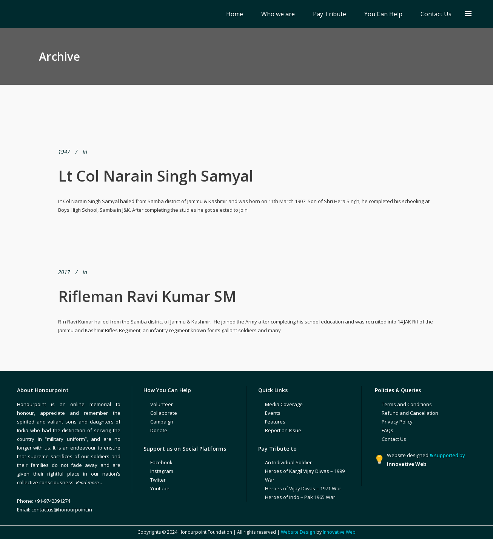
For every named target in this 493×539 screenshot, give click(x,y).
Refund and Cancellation (410, 413)
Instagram (161, 471)
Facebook (161, 462)
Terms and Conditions (407, 404)
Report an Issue (283, 430)
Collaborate (163, 413)
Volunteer (161, 404)
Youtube (159, 488)
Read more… (89, 482)
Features (275, 421)
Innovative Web (339, 532)
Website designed (407, 455)
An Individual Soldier (288, 462)
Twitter (158, 479)
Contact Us (394, 439)
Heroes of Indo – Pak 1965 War (300, 497)
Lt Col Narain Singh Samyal (155, 175)
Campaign (161, 421)
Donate (158, 430)
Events (272, 413)
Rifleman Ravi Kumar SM (147, 296)
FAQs (387, 430)
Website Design (298, 532)
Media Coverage (284, 404)
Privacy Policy (397, 421)
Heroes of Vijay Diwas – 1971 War (303, 488)
